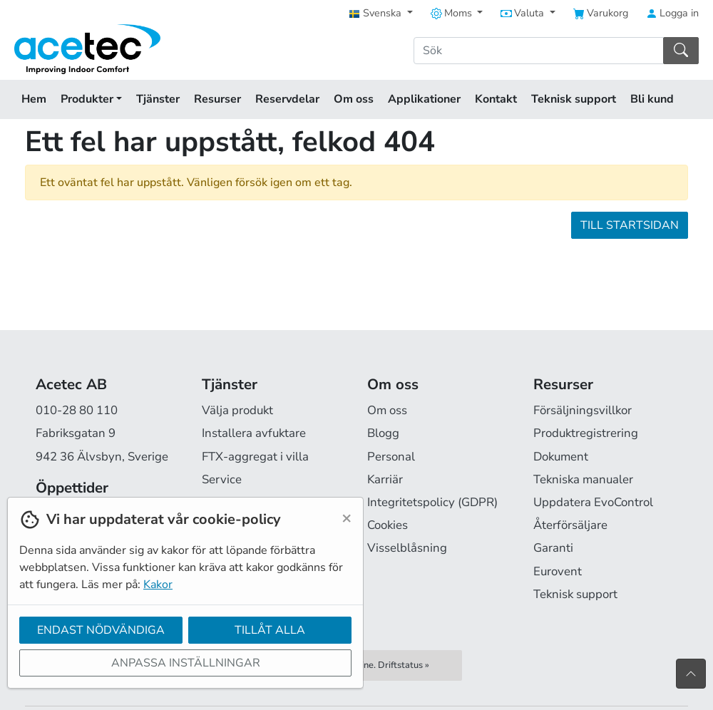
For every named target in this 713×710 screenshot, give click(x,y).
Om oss (354, 99)
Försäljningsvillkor (582, 410)
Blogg (383, 433)
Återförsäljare (570, 525)
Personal (391, 456)
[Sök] (539, 50)
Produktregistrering (585, 433)
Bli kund (652, 99)
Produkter (91, 99)
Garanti (553, 548)
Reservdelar (287, 99)
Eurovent (557, 571)
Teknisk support (573, 99)
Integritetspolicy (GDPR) (432, 502)
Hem (33, 99)
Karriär (385, 479)
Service (222, 479)
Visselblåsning (407, 548)
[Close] (346, 517)
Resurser (217, 99)
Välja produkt (237, 410)
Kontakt (496, 99)
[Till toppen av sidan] (691, 674)
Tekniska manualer (583, 479)
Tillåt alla (270, 630)
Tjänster (158, 99)
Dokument (560, 456)
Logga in (672, 13)
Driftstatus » (403, 665)
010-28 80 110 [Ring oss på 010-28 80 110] (77, 410)
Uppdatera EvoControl (593, 502)
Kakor (158, 584)
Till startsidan (629, 225)
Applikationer (424, 99)
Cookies (387, 525)
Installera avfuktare (254, 433)
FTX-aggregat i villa (255, 456)
